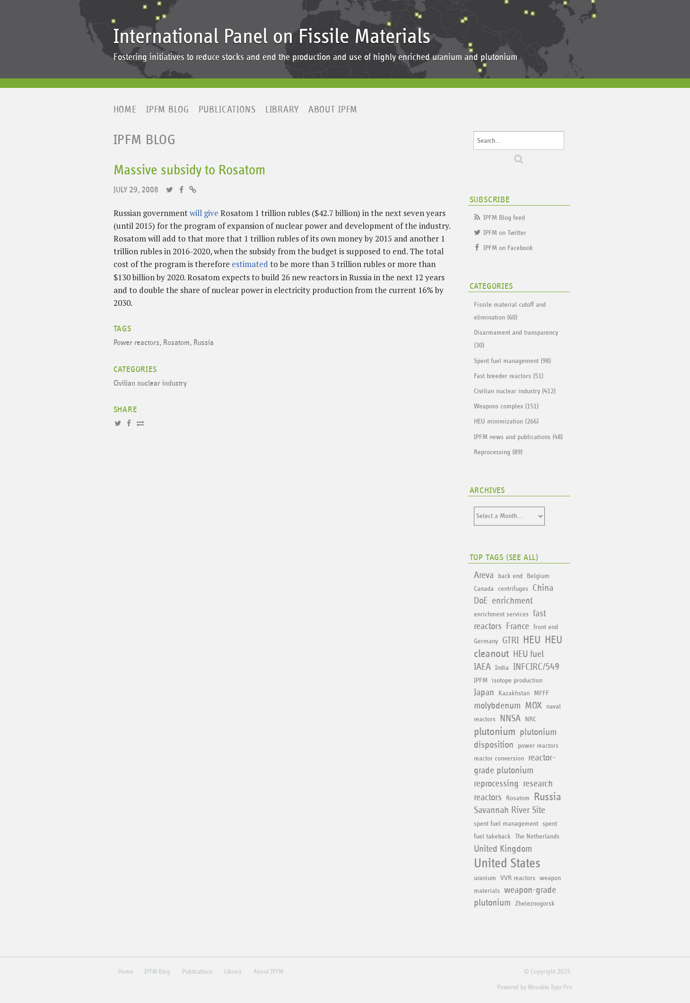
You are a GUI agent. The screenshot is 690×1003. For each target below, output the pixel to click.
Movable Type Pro (550, 987)
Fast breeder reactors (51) (508, 376)
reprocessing (496, 783)
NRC (530, 719)
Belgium (538, 575)
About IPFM (333, 109)
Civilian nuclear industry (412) (515, 391)
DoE (481, 600)
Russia (203, 343)
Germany (486, 641)
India (502, 667)
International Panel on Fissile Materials (272, 36)
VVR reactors (517, 878)
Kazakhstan (514, 693)
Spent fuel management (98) (512, 360)
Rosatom (176, 343)
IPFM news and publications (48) (518, 437)
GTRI (510, 640)
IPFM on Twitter (504, 232)
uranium (485, 878)
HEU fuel (528, 654)
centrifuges (513, 588)
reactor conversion (499, 758)
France (517, 626)
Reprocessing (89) (498, 452)
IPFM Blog (167, 109)
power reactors (538, 745)
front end (545, 627)
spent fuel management (506, 823)
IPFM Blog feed (504, 217)
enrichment (512, 600)
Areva (484, 575)
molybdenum (497, 705)
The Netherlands (537, 836)
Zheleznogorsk (535, 903)
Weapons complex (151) (506, 406)
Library (282, 109)
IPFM (481, 680)
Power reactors (136, 343)
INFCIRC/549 (536, 667)
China (543, 588)
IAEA (482, 667)
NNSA (510, 718)
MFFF (541, 693)
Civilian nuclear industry (150, 384)
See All (522, 557)
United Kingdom (503, 849)
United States (507, 863)
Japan (484, 692)
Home (125, 109)
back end (510, 575)
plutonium (494, 731)
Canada (484, 588)
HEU (532, 640)
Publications (227, 109)
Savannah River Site (509, 810)
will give (204, 213)
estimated (250, 264)
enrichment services (501, 614)
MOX (533, 705)
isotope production (517, 680)
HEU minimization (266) (506, 421)
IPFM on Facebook (508, 247)
